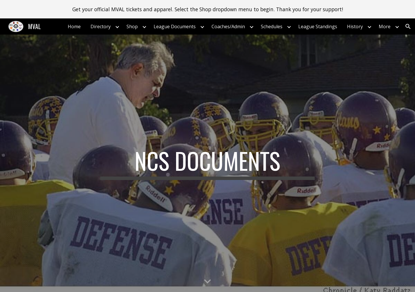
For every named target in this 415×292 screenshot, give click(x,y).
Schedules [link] (271, 26)
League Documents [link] (175, 26)
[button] (408, 26)
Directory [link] (100, 26)
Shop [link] (132, 26)
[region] (207, 9)
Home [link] (74, 26)
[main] (207, 163)
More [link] (385, 26)
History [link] (355, 26)
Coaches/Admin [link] (228, 26)
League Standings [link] (317, 26)
